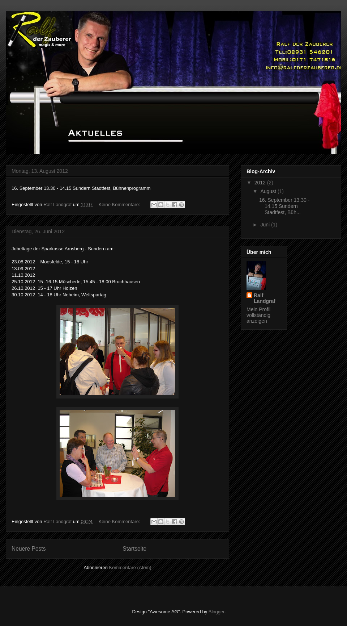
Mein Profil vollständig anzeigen (258, 315)
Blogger (216, 611)
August (268, 191)
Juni (265, 225)
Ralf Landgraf (264, 298)
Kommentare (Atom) (130, 567)
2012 (260, 182)
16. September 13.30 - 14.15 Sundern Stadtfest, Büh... (284, 206)
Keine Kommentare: (120, 204)
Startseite (134, 549)
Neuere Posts (29, 549)
